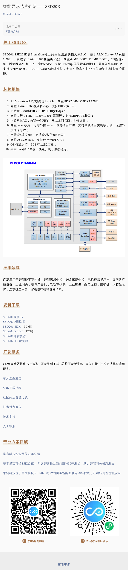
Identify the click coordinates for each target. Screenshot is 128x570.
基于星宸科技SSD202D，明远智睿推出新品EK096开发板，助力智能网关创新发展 (59, 463)
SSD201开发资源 (14, 336)
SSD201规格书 (13, 317)
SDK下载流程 (12, 387)
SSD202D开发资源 (15, 341)
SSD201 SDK (12, 326)
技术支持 (9, 416)
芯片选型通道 (12, 378)
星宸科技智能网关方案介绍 (21, 454)
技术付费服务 (12, 407)
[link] (64, 29)
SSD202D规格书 (14, 321)
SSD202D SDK (13, 331)
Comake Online (12, 14)
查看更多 (64, 564)
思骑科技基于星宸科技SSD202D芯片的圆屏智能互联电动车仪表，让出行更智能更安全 (62, 473)
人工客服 (9, 426)
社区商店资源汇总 (15, 397)
